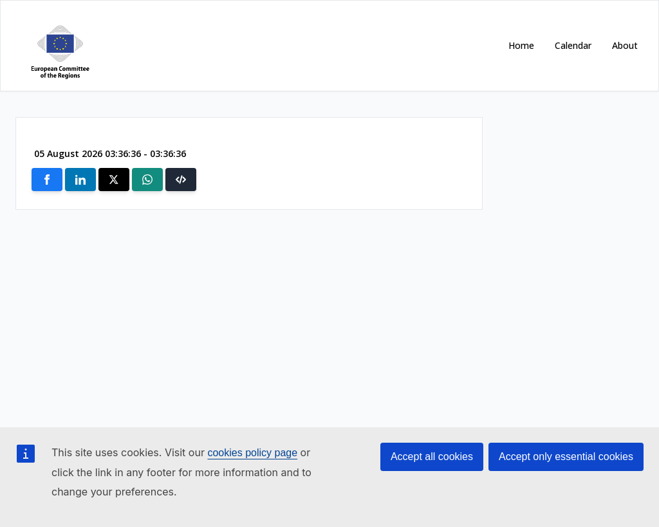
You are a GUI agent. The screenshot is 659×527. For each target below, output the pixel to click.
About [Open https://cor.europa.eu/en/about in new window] (625, 45)
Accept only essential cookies (566, 456)
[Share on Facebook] (47, 179)
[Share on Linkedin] (80, 179)
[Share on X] (113, 179)
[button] (180, 179)
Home (521, 45)
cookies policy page (252, 452)
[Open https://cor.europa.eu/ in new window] (57, 45)
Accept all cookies (432, 456)
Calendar (573, 45)
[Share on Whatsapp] (147, 179)
